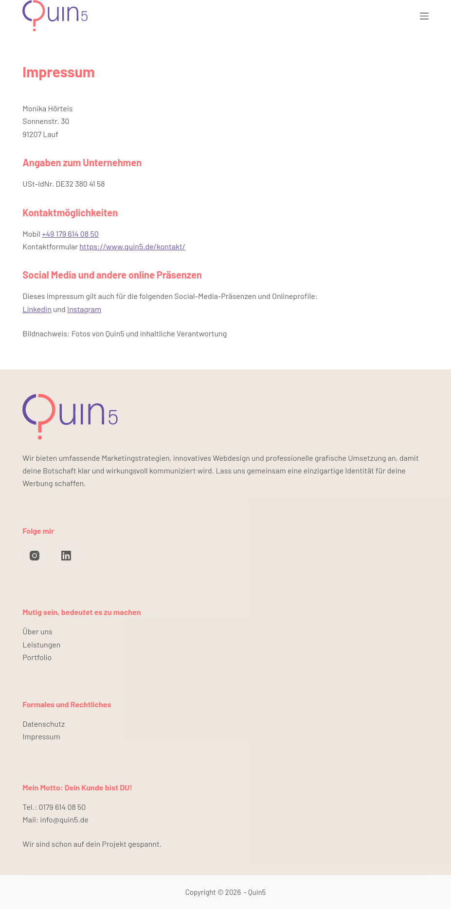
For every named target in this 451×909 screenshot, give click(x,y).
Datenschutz (43, 723)
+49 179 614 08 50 (70, 233)
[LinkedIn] (66, 555)
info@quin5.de (64, 819)
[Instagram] (34, 555)
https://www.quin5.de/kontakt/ (132, 246)
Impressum (41, 736)
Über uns (37, 631)
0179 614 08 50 (62, 806)
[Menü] (424, 16)
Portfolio (37, 657)
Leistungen (41, 644)
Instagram (84, 309)
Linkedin (36, 309)
